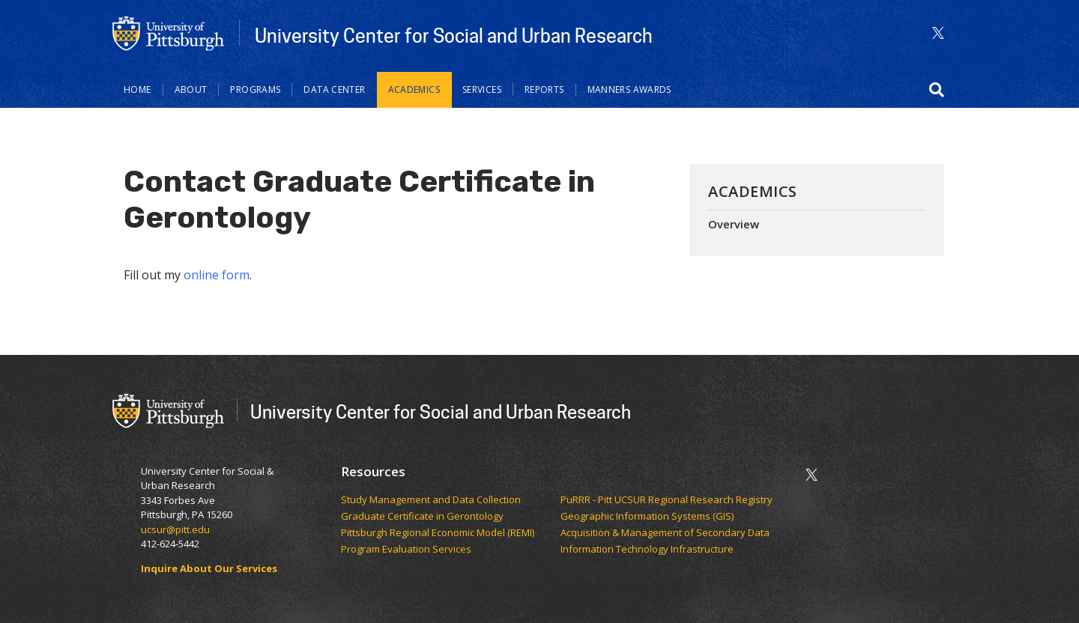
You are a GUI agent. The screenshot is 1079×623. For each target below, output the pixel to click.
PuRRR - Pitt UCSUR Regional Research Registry (667, 500)
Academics (414, 89)
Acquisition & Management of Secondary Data (666, 533)
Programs (255, 89)
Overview (733, 223)
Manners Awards (629, 89)
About (191, 89)
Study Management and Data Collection (431, 500)
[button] (936, 90)
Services (481, 89)
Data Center (334, 89)
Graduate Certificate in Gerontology (423, 517)
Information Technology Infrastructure (647, 550)
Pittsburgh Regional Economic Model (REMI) (439, 533)
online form (217, 275)
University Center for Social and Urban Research (454, 35)
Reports (544, 89)
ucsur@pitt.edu (176, 529)
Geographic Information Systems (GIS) (648, 517)
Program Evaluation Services (407, 550)
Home (137, 89)
